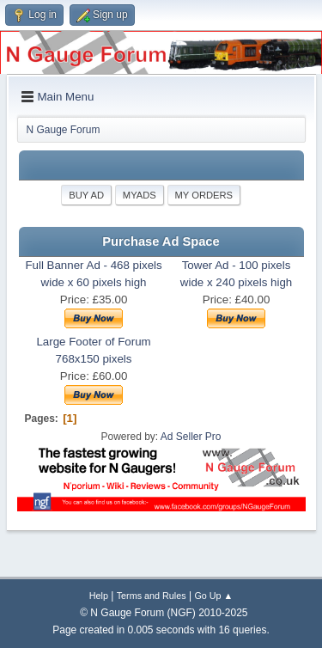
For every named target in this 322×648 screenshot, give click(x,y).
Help (98, 595)
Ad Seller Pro (191, 437)
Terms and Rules (151, 595)
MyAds (139, 195)
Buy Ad (86, 195)
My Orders (204, 195)
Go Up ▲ (213, 595)
